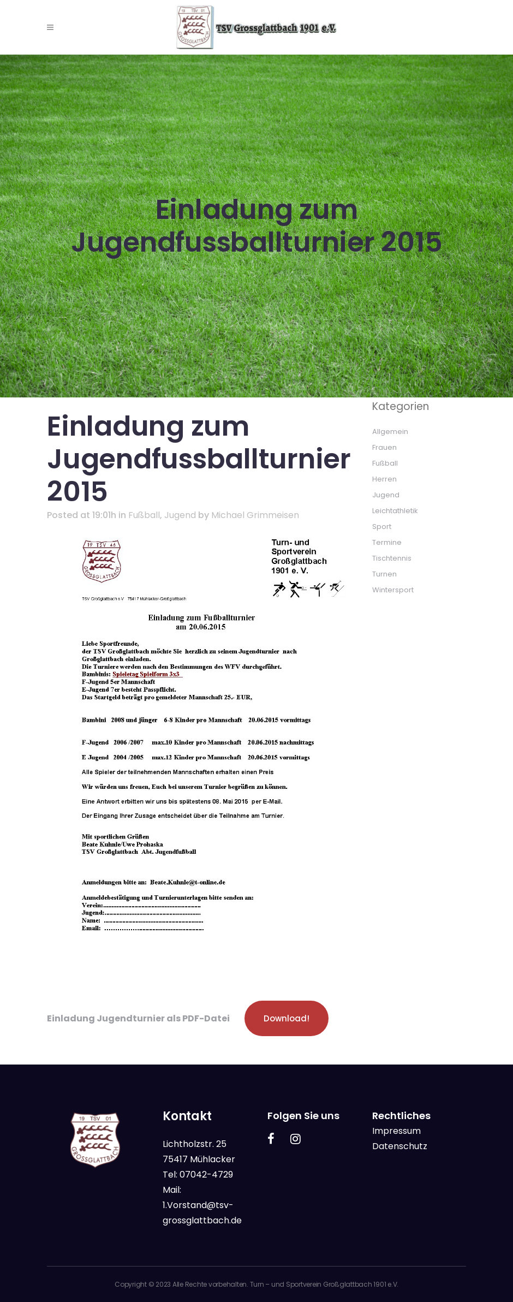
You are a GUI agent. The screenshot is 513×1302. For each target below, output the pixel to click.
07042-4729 (206, 1174)
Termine (387, 542)
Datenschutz (399, 1146)
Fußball (144, 515)
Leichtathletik (395, 511)
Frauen (384, 447)
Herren (384, 479)
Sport (381, 526)
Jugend (180, 515)
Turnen (384, 574)
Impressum (396, 1131)
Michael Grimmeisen (255, 515)
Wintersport (393, 590)
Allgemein (390, 431)
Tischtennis (391, 558)
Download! (286, 1018)
